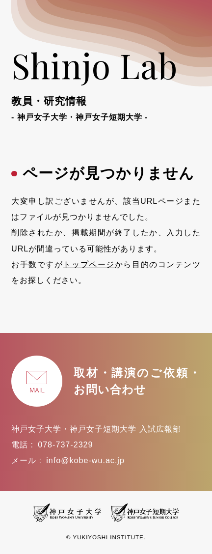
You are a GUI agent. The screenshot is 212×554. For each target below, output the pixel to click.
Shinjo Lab (106, 82)
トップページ (88, 264)
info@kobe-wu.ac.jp (85, 460)
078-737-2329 (65, 444)
